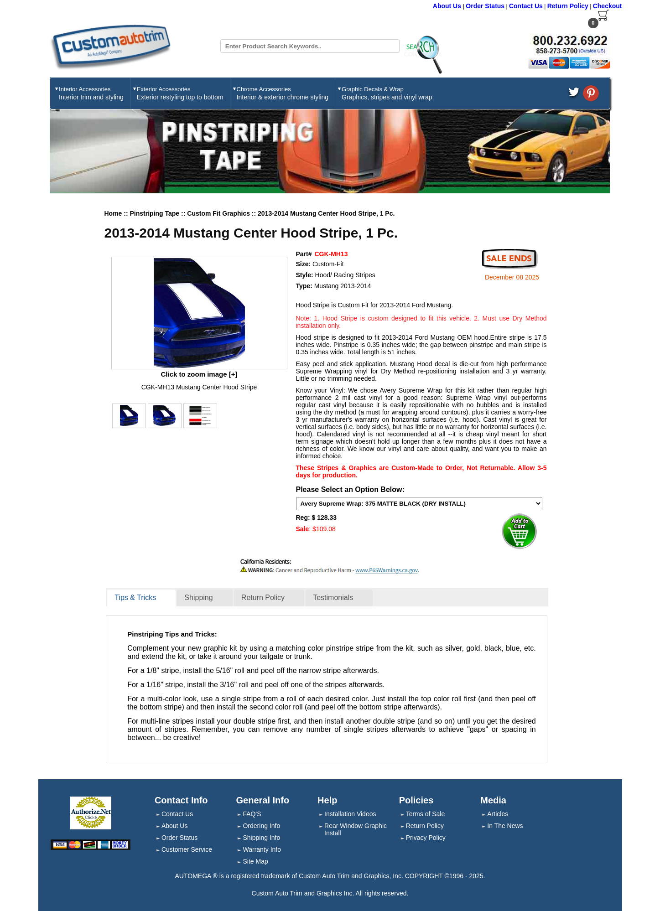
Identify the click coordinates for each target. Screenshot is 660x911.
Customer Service (186, 849)
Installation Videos (350, 814)
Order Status (485, 6)
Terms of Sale (425, 814)
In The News (505, 825)
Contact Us (526, 6)
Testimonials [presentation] (333, 597)
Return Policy (567, 6)
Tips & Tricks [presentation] (135, 597)
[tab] (141, 598)
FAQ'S (252, 814)
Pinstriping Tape (156, 213)
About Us (448, 6)
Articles (497, 814)
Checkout (607, 6)
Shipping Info (261, 837)
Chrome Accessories (283, 93)
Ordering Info (261, 825)
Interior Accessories (91, 93)
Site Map (255, 861)
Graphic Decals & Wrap (387, 93)
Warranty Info (262, 849)
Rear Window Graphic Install (355, 829)
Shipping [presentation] (198, 597)
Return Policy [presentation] (263, 597)
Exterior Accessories (180, 93)
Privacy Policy (426, 837)
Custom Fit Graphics (219, 213)
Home (113, 213)
